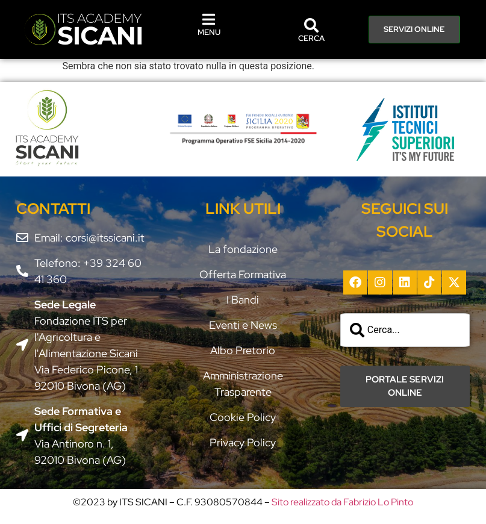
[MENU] (209, 19)
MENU (209, 32)
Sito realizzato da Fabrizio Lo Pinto (342, 502)
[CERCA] (311, 25)
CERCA (311, 38)
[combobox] (405, 330)
